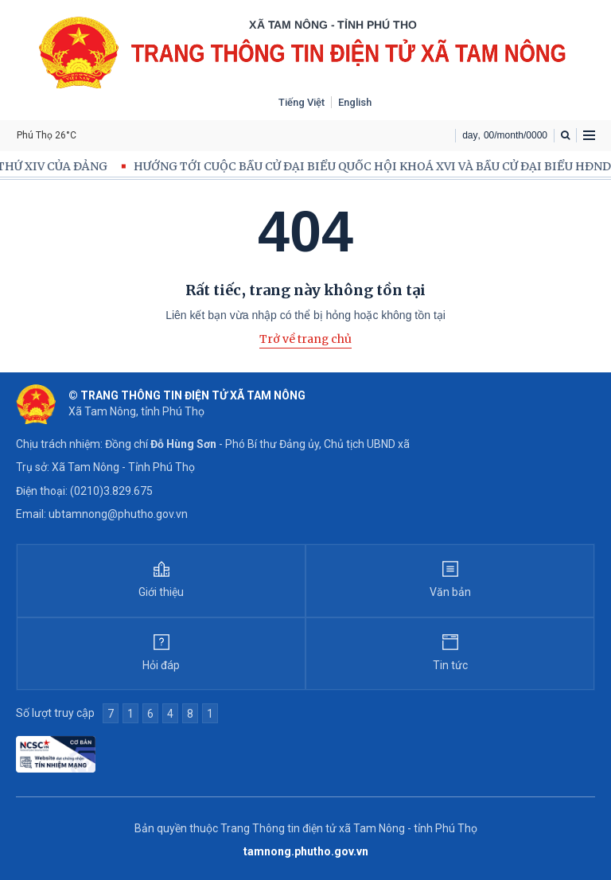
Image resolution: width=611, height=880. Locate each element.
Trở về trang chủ (305, 339)
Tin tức (450, 665)
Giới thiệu (161, 592)
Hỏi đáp (161, 665)
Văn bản (450, 592)
